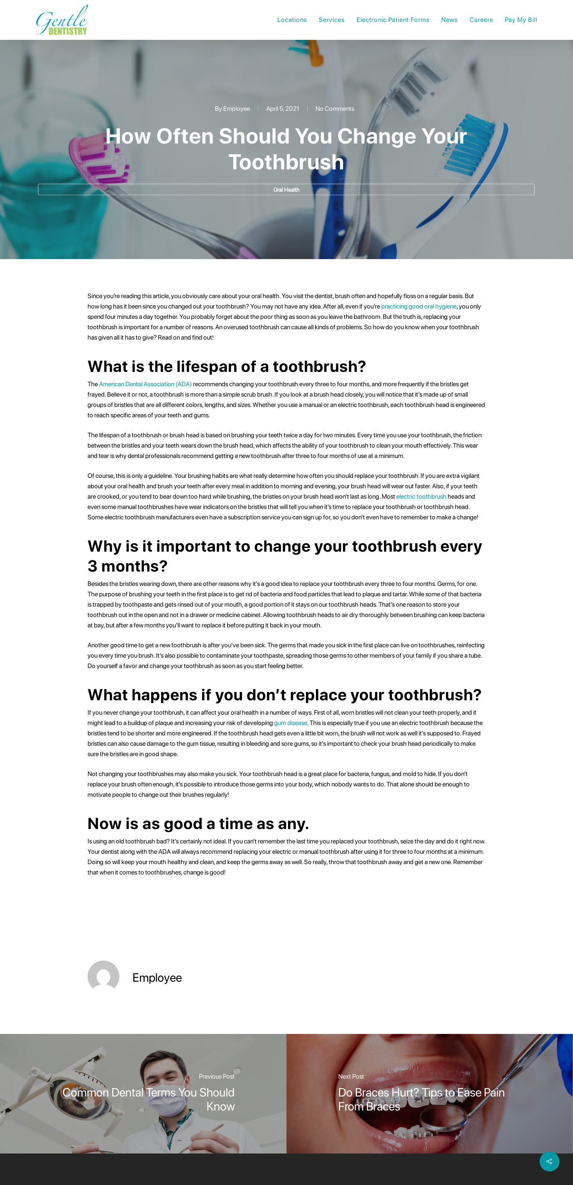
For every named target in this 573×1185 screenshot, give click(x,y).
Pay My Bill (521, 20)
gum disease (290, 723)
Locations (292, 20)
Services (332, 20)
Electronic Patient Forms (393, 20)
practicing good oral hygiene (418, 306)
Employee (236, 108)
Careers (481, 20)
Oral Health (286, 190)
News (449, 20)
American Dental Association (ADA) (145, 384)
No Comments (335, 108)
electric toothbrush (421, 496)
